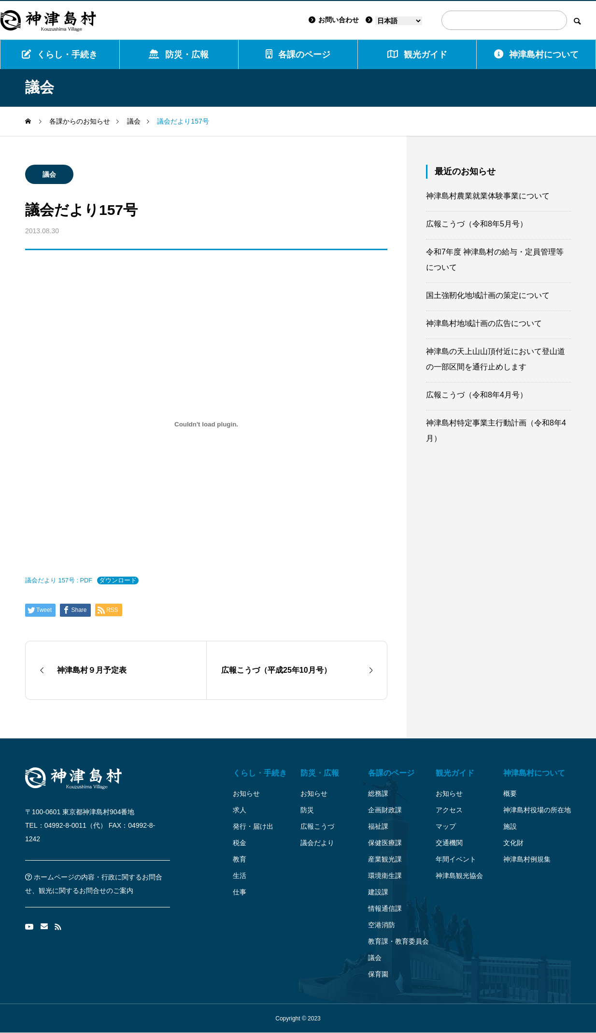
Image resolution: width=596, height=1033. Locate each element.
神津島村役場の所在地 (537, 810)
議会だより (317, 843)
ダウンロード (118, 580)
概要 (510, 793)
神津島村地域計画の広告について (484, 323)
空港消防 (381, 925)
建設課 (378, 892)
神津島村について (536, 54)
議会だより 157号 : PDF (58, 580)
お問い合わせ (334, 20)
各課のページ (298, 54)
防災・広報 (179, 54)
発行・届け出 (253, 826)
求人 (239, 810)
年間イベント (456, 859)
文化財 (513, 843)
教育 (239, 859)
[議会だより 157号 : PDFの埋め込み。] (206, 424)
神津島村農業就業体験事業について (488, 196)
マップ (446, 826)
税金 (239, 843)
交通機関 (449, 843)
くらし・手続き (60, 54)
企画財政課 (385, 810)
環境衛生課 (385, 875)
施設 (510, 826)
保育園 (378, 974)
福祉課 (378, 826)
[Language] (398, 20)
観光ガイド (455, 773)
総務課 (378, 793)
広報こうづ (317, 826)
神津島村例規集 (527, 859)
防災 (307, 810)
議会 (49, 174)
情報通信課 (385, 908)
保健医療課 (385, 843)
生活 (239, 875)
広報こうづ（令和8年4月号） (476, 395)
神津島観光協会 (459, 875)
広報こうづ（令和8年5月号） (476, 224)
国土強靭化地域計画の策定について (488, 295)
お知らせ (246, 793)
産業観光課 (385, 859)
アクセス (449, 810)
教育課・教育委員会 (398, 941)
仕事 (239, 892)
